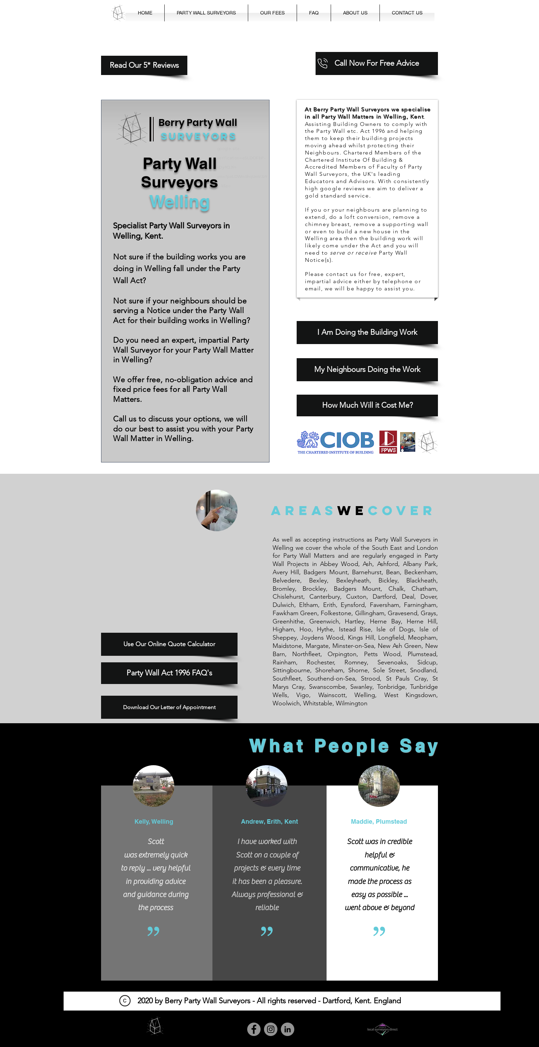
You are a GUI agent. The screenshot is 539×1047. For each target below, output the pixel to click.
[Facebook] (254, 1029)
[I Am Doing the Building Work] (367, 332)
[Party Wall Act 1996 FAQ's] (169, 673)
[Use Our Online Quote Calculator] (169, 644)
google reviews (342, 188)
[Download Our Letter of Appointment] (169, 707)
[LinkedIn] (287, 1029)
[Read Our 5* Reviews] (144, 65)
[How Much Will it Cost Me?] (367, 405)
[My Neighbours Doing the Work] (367, 369)
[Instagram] (270, 1029)
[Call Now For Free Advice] (377, 63)
